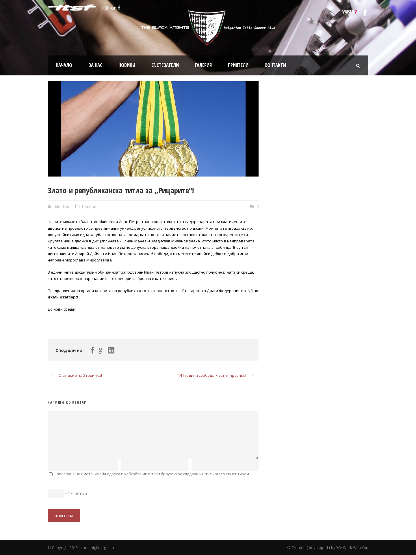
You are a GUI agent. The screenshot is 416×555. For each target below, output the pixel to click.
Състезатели (165, 65)
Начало (64, 65)
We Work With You (352, 547)
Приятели (238, 65)
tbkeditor (62, 206)
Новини (126, 65)
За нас (95, 65)
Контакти (275, 65)
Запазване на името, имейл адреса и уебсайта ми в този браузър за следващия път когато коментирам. (152, 473)
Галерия (203, 65)
